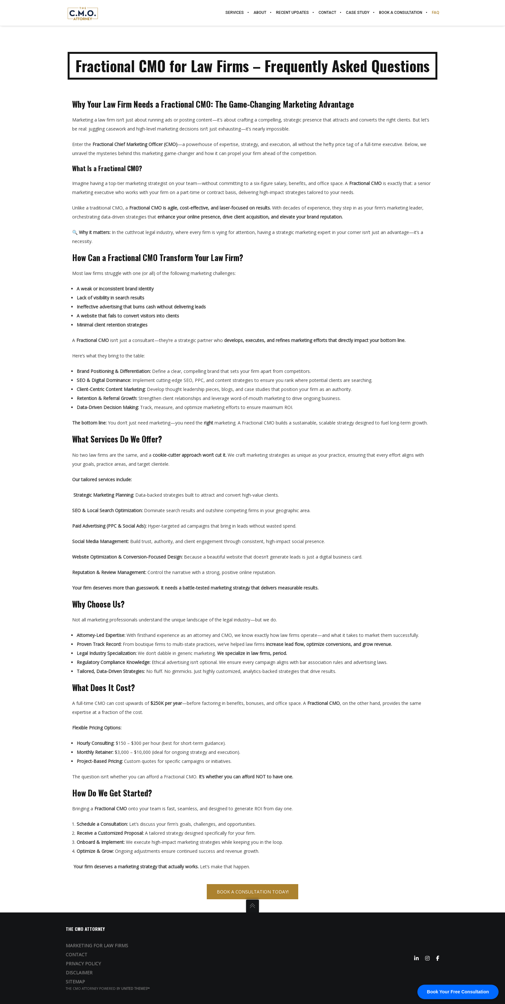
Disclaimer (79, 973)
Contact (76, 954)
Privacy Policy (83, 963)
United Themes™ (135, 988)
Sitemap (75, 982)
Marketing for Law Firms (97, 945)
